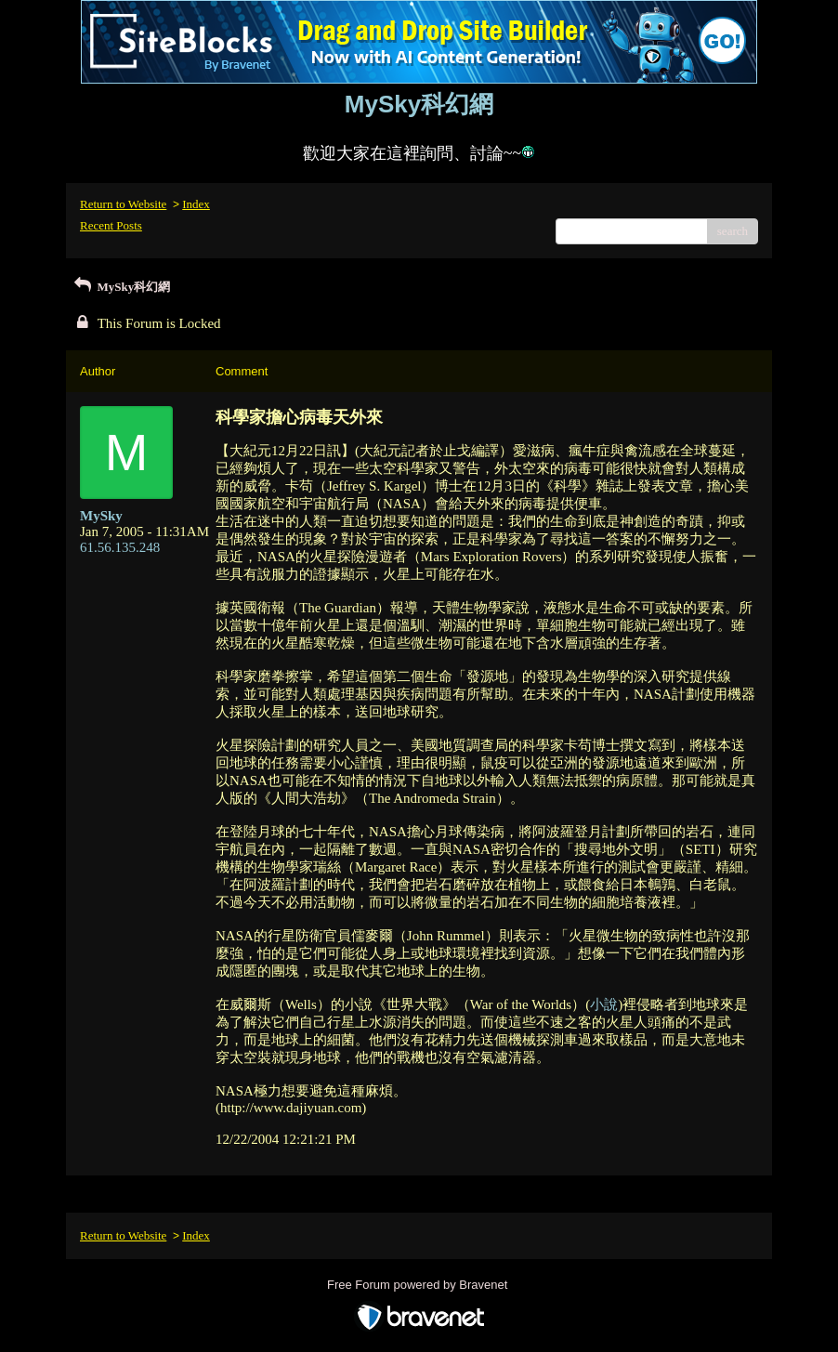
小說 (604, 1004)
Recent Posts (111, 225)
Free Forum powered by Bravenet (419, 1285)
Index (196, 204)
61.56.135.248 (120, 547)
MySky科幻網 (120, 287)
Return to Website (123, 204)
